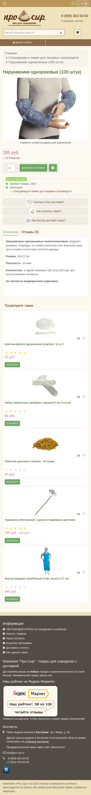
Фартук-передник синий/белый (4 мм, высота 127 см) (37, 578)
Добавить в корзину (33, 168)
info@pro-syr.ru (15, 752)
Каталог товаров (16, 633)
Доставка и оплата (17, 647)
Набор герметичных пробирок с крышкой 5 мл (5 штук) (38, 402)
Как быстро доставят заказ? (45, 221)
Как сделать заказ (17, 652)
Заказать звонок (72, 21)
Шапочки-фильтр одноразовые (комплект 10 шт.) (34, 344)
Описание (10, 232)
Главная (11, 53)
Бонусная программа (19, 643)
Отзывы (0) (30, 232)
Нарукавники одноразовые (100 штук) (36, 62)
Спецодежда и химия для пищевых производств (44, 57)
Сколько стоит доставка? (45, 202)
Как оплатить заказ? (45, 211)
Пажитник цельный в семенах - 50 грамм (29, 461)
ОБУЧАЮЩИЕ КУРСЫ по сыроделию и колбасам (36, 629)
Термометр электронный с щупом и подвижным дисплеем (40, 519)
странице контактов (37, 741)
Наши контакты (15, 638)
